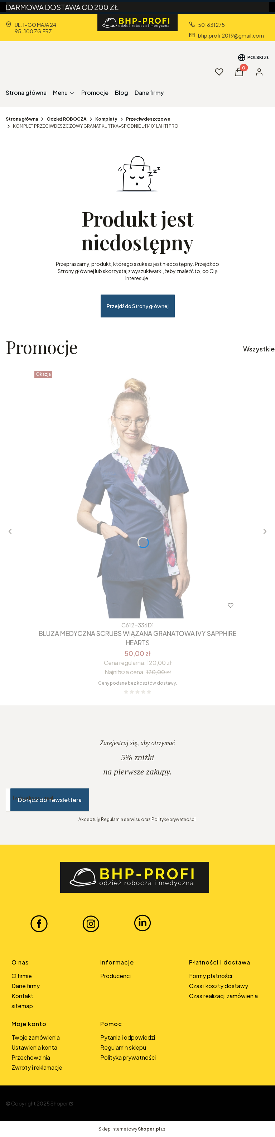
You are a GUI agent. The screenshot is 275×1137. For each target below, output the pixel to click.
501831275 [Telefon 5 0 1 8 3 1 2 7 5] (211, 24)
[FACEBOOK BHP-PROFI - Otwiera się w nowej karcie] (39, 923)
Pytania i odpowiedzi (127, 1037)
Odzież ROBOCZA (67, 119)
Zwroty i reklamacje (36, 1067)
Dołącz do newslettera (50, 799)
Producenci (115, 976)
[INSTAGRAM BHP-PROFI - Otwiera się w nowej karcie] (90, 923)
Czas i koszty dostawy (218, 986)
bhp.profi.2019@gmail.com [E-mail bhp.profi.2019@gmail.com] (231, 35)
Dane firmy (25, 986)
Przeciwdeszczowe (148, 119)
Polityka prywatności (128, 1057)
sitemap (22, 1006)
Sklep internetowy (129, 1129)
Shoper (59, 1103)
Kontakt (22, 996)
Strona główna (22, 119)
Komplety (106, 119)
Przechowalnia (30, 1057)
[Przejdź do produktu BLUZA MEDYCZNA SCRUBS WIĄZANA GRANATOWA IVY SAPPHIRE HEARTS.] (137, 493)
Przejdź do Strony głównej (138, 306)
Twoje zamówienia (35, 1037)
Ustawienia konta (34, 1047)
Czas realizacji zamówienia (223, 996)
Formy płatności (210, 976)
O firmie (21, 976)
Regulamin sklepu (123, 1047)
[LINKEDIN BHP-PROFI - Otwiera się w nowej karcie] (142, 923)
